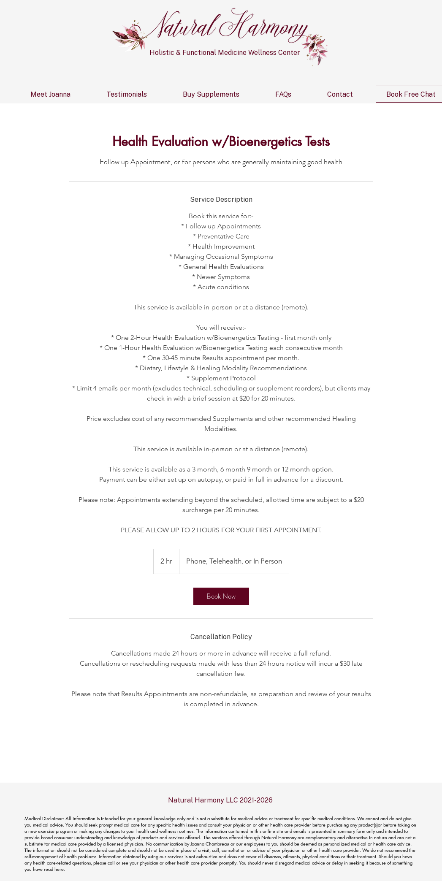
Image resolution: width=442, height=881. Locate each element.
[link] (221, 596)
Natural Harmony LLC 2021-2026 (220, 800)
